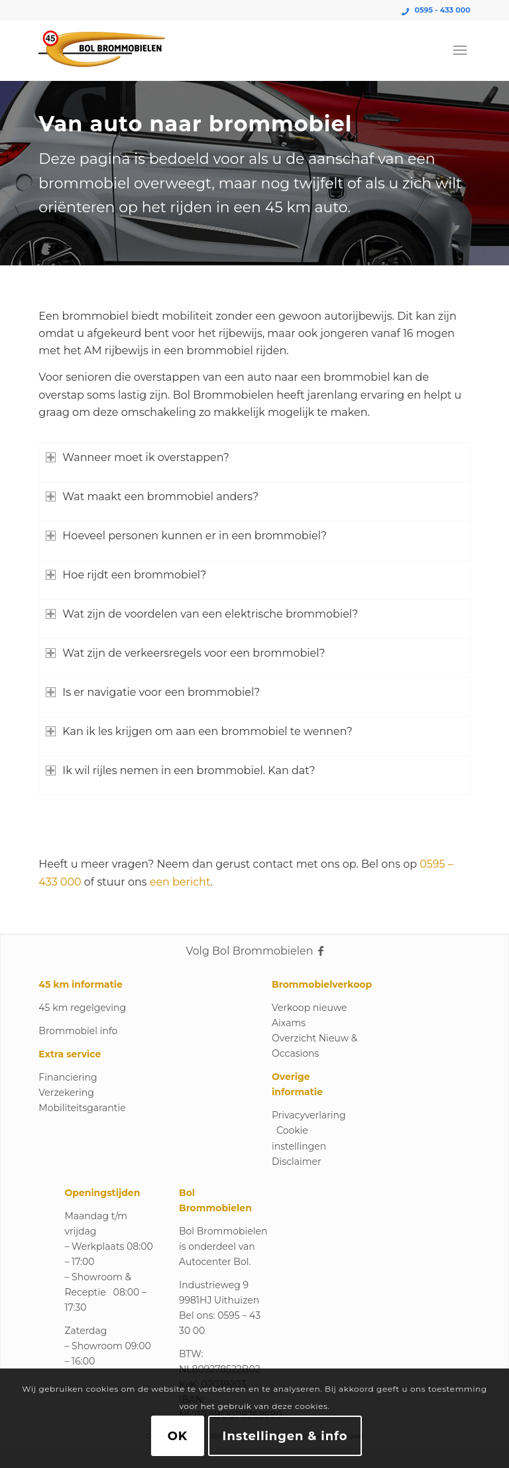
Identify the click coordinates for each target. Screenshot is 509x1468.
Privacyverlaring (309, 1115)
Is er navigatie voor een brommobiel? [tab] (153, 692)
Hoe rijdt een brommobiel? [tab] (126, 574)
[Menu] (460, 50)
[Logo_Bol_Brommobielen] (101, 50)
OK (178, 1436)
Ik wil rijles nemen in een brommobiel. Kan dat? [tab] (180, 770)
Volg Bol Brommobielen (254, 951)
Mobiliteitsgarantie (81, 1108)
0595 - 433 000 (443, 10)
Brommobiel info (77, 1031)
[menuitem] (460, 50)
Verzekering (65, 1093)
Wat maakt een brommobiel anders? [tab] (152, 496)
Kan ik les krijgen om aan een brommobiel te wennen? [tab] (199, 731)
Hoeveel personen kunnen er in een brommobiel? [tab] (186, 535)
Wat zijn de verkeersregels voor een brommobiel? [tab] (185, 653)
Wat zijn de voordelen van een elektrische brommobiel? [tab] (202, 614)
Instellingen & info (285, 1436)
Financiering (67, 1077)
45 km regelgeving (82, 1008)
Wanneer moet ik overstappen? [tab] (137, 457)
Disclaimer (296, 1162)
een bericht (180, 882)
